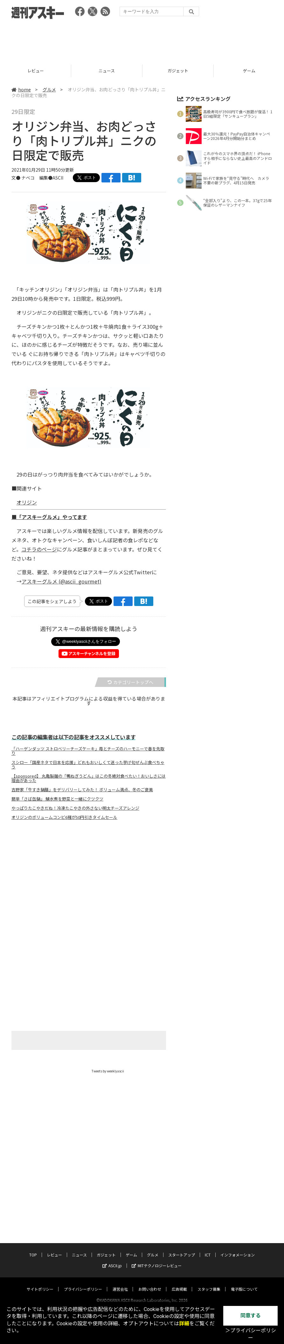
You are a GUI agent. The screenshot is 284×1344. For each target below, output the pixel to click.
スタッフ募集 (208, 1283)
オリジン (27, 502)
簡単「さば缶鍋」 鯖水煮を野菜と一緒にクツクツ (57, 799)
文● (16, 178)
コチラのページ (39, 549)
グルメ (49, 89)
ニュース (108, 71)
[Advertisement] (142, 39)
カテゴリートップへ (130, 682)
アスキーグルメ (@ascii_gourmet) (61, 581)
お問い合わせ (149, 1283)
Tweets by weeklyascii (108, 1071)
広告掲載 (179, 1283)
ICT (208, 1248)
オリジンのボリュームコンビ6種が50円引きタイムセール (64, 817)
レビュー (36, 71)
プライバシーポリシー (83, 1283)
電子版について (244, 1283)
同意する (250, 1316)
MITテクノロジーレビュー (157, 1259)
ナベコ (28, 178)
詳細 (184, 1324)
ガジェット (179, 71)
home (21, 89)
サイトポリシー (40, 1283)
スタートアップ (181, 1248)
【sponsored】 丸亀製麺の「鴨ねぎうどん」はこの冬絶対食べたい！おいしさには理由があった (88, 778)
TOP (33, 1248)
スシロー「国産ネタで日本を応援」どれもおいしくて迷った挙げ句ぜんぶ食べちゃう (87, 764)
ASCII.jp (112, 1259)
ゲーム (131, 1248)
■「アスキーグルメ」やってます (49, 517)
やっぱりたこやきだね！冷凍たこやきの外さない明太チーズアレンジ (75, 808)
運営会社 (120, 1283)
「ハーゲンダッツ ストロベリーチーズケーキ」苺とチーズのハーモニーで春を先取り (87, 751)
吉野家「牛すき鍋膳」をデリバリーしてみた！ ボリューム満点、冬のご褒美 (82, 789)
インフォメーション (237, 1248)
